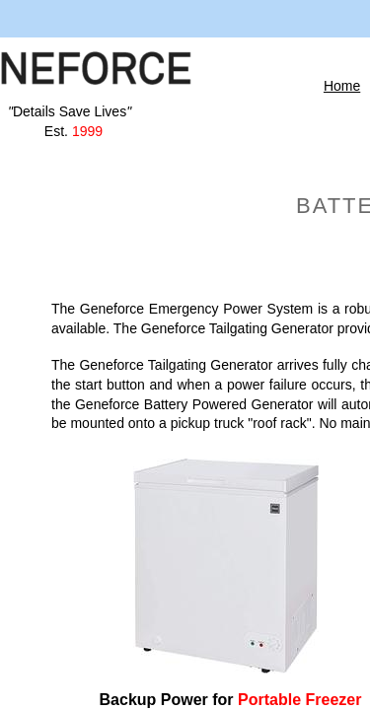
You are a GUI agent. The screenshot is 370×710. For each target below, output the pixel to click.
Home (342, 86)
